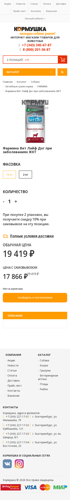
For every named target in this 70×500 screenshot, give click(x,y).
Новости (20, 3)
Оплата (47, 3)
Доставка (61, 3)
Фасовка (12, 164)
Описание (15, 315)
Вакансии (51, 11)
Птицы (44, 384)
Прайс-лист (19, 11)
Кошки (44, 365)
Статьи (34, 3)
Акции (7, 3)
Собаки (44, 360)
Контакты (36, 11)
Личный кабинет (34, 18)
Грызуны (45, 370)
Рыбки (44, 389)
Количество (15, 191)
